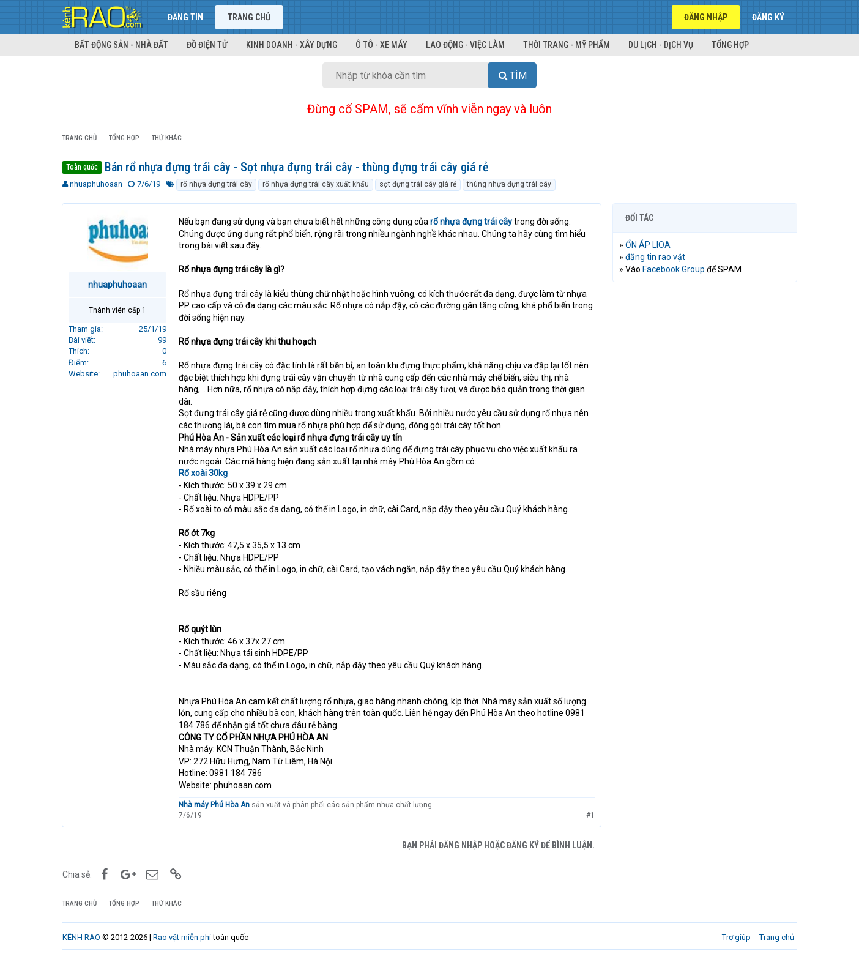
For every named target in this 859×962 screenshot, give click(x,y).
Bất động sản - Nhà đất (121, 45)
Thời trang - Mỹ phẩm (566, 45)
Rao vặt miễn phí (182, 937)
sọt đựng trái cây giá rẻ (417, 184)
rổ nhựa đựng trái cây (216, 184)
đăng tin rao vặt (656, 257)
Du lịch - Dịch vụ (660, 45)
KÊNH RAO (81, 937)
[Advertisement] (705, 478)
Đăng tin (185, 17)
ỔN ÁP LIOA (648, 245)
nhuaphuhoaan (96, 183)
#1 (590, 815)
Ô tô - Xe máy (381, 45)
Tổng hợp (730, 45)
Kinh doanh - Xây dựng (291, 45)
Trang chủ (249, 17)
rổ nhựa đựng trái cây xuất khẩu (315, 184)
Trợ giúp (736, 937)
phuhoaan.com (140, 373)
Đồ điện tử (207, 45)
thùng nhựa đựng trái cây (509, 184)
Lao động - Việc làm (465, 45)
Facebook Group (674, 269)
